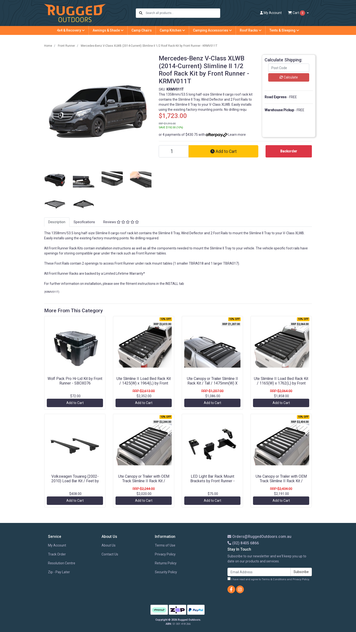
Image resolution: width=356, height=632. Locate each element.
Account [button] (271, 13)
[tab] (56, 222)
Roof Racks (250, 30)
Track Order (57, 554)
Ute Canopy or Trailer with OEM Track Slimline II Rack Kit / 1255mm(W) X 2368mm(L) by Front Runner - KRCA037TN (143, 483)
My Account (57, 545)
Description (56, 222)
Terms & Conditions (274, 579)
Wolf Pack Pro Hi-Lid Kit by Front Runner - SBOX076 (75, 380)
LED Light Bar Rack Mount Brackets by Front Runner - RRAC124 (212, 481)
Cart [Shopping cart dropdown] (297, 13)
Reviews (121, 222)
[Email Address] (259, 572)
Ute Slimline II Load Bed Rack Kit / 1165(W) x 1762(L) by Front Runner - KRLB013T (281, 383)
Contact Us (110, 554)
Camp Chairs (141, 30)
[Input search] (183, 13)
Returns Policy (166, 563)
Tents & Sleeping (284, 30)
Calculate (289, 77)
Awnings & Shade (108, 30)
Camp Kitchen (172, 30)
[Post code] (288, 68)
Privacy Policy (165, 554)
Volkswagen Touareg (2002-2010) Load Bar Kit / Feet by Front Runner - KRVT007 (75, 481)
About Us (109, 545)
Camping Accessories (212, 30)
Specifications (84, 222)
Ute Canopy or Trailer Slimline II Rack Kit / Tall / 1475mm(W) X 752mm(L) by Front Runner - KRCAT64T (212, 385)
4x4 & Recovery (71, 30)
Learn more (237, 135)
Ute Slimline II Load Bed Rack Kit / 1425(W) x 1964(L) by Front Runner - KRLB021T (143, 383)
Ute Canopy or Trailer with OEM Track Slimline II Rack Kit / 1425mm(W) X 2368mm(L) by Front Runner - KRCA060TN (281, 483)
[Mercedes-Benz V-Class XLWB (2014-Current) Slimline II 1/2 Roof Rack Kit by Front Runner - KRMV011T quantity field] (174, 151)
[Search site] (141, 13)
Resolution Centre (61, 563)
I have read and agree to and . (268, 579)
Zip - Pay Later (59, 572)
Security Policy (166, 572)
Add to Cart (223, 151)
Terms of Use (165, 545)
